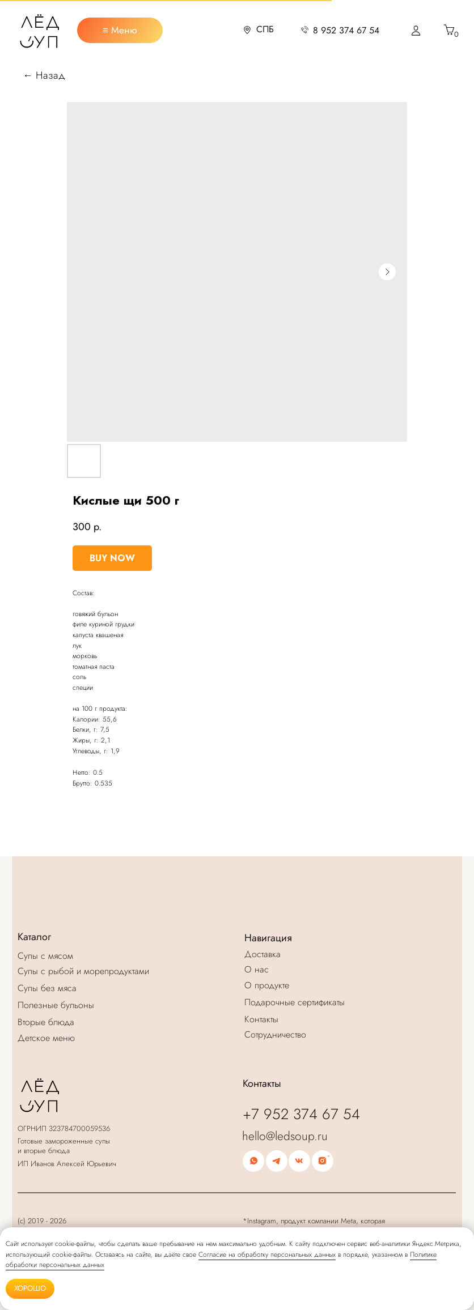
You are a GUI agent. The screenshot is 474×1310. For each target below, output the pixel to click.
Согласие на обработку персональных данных (267, 1254)
